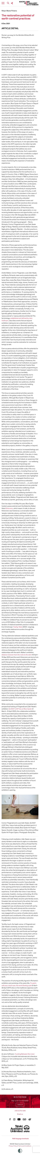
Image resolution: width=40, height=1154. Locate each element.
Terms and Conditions (24, 1146)
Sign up (20, 1105)
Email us (20, 1114)
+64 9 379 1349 (19, 1111)
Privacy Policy (13, 1146)
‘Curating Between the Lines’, (24, 1054)
